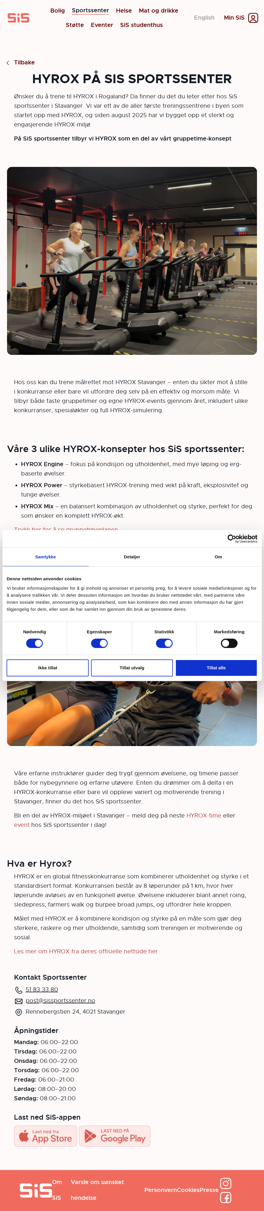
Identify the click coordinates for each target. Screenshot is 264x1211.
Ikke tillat (47, 667)
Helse (124, 10)
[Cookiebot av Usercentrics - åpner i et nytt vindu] (231, 538)
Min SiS (234, 17)
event (22, 825)
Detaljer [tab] (132, 556)
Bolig (57, 10)
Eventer (102, 25)
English (204, 17)
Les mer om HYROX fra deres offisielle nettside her (86, 951)
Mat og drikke (158, 10)
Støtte (75, 25)
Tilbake (20, 62)
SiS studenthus (141, 25)
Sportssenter (90, 11)
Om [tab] (218, 556)
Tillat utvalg (132, 667)
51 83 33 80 (42, 989)
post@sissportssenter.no (60, 1000)
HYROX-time (204, 815)
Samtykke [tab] (45, 556)
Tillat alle (216, 667)
